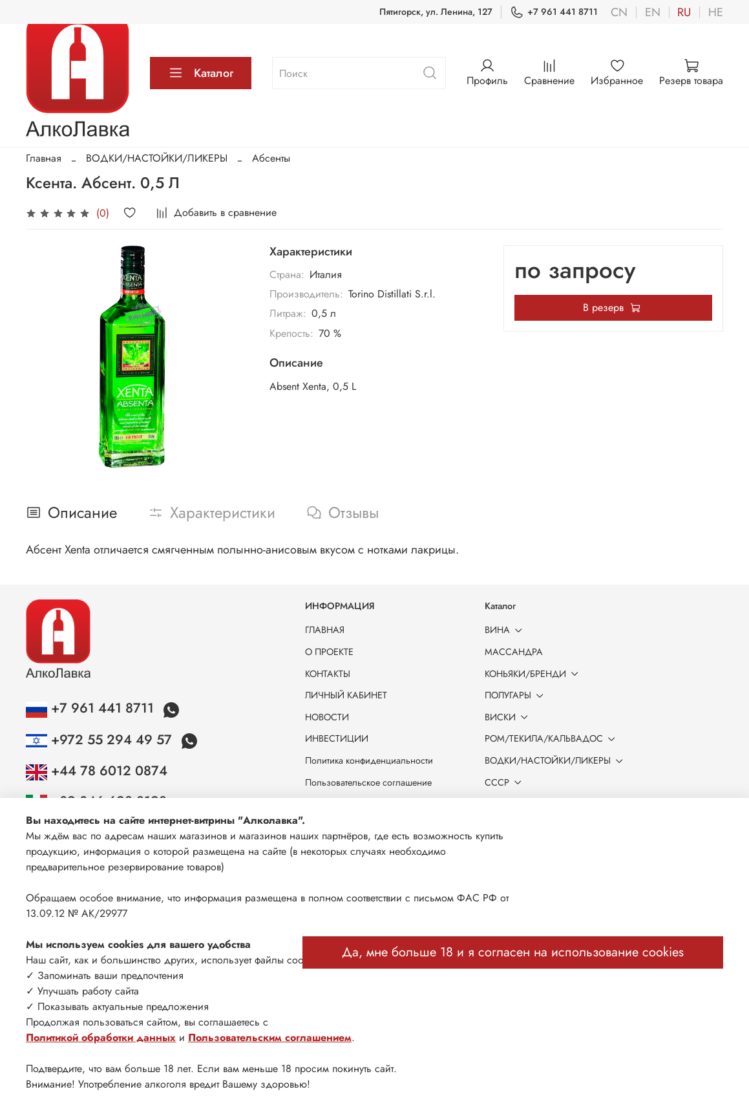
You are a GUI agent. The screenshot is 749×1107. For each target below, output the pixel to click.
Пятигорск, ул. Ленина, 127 (435, 11)
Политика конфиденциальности (369, 760)
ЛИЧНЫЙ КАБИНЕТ (346, 695)
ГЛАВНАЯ (324, 629)
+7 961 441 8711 (554, 12)
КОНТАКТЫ (327, 673)
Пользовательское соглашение (368, 782)
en (652, 12)
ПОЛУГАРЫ (516, 695)
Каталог (200, 73)
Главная (43, 158)
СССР (505, 782)
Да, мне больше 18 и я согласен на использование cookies (513, 952)
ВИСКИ (509, 717)
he (715, 12)
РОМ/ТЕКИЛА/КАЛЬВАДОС (552, 738)
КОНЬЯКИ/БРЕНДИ (534, 673)
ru (684, 12)
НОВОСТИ (327, 717)
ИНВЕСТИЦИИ (336, 738)
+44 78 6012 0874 (96, 770)
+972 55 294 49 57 (101, 739)
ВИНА (506, 629)
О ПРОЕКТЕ (329, 651)
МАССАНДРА (514, 651)
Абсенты (271, 158)
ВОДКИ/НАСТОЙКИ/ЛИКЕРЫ (156, 158)
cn (619, 12)
